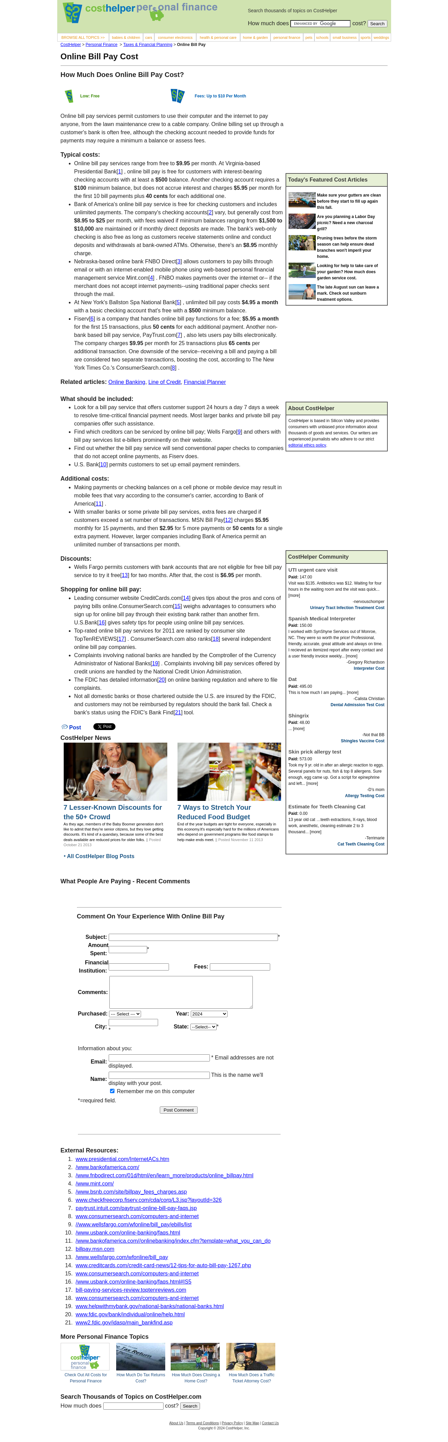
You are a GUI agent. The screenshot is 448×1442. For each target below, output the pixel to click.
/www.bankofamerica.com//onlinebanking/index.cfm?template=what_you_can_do (173, 1247)
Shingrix (299, 715)
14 (186, 598)
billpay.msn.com (95, 1255)
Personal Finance (101, 44)
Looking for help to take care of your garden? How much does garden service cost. (347, 271)
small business (345, 37)
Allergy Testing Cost (365, 795)
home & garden (255, 37)
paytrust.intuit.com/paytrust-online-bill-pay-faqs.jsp (136, 1214)
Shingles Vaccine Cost (363, 741)
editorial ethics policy (307, 445)
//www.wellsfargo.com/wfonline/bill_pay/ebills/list (134, 1231)
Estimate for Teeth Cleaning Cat (327, 806)
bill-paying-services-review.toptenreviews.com (131, 1296)
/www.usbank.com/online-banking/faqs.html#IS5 (133, 1288)
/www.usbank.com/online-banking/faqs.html (128, 1239)
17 (121, 639)
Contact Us (270, 1429)
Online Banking (126, 382)
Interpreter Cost (369, 668)
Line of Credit (164, 382)
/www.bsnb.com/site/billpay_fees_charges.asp (131, 1198)
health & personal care (218, 37)
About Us (176, 1429)
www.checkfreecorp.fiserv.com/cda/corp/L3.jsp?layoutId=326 (149, 1206)
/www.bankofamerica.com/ (107, 1173)
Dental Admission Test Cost (358, 704)
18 (216, 639)
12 (228, 520)
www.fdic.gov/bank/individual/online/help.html (130, 1320)
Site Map (252, 1429)
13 (125, 575)
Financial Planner (205, 382)
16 (102, 622)
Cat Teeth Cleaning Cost (361, 844)
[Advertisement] (336, 122)
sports (365, 37)
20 (162, 680)
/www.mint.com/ (95, 1190)
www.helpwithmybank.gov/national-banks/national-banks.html (150, 1312)
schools (322, 37)
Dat (293, 679)
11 (99, 504)
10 (103, 464)
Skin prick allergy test (315, 752)
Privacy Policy (232, 1429)
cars (148, 37)
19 (155, 663)
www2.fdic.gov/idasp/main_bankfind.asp (124, 1329)
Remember (127, 1097)
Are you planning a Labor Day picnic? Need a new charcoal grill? (346, 222)
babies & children (126, 37)
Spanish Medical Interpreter (322, 618)
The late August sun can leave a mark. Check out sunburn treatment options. (348, 293)
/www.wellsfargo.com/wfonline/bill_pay (122, 1263)
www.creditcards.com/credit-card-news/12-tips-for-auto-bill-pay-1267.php (163, 1271)
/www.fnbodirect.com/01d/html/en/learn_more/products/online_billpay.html (164, 1181)
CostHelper (71, 44)
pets (308, 37)
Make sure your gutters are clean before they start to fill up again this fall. (349, 201)
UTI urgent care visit (313, 570)
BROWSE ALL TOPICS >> (83, 37)
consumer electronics (175, 37)
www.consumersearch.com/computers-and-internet (137, 1222)
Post (71, 727)
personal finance (287, 37)
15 (177, 606)
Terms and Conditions (202, 1429)
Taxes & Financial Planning (147, 44)
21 (178, 712)
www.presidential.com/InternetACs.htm (122, 1165)
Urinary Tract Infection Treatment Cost (347, 607)
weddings (381, 37)
